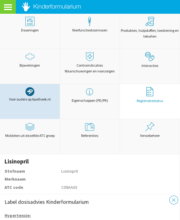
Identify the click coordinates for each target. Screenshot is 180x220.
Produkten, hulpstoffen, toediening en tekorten (150, 27)
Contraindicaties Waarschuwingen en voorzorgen (90, 62)
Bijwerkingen (30, 60)
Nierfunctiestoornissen (90, 24)
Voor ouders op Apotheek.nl (30, 94)
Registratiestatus (150, 95)
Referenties (90, 130)
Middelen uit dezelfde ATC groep (30, 130)
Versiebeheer (150, 130)
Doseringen (30, 24)
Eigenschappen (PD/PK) (90, 95)
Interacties (150, 60)
